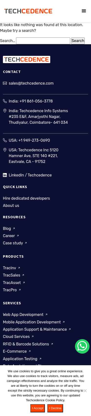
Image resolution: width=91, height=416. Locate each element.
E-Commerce (17, 351)
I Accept (37, 408)
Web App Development (25, 314)
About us (11, 205)
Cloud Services (18, 336)
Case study (15, 243)
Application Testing (22, 358)
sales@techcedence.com (31, 83)
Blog (9, 228)
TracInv (12, 268)
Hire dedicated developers (26, 198)
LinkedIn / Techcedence (27, 175)
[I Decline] (85, 390)
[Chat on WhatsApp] (82, 346)
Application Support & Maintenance (37, 329)
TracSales (14, 275)
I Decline (55, 408)
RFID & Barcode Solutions (28, 344)
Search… (7, 40)
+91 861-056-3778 (36, 101)
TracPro (12, 290)
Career (11, 236)
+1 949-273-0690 (34, 140)
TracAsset (14, 282)
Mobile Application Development (34, 322)
